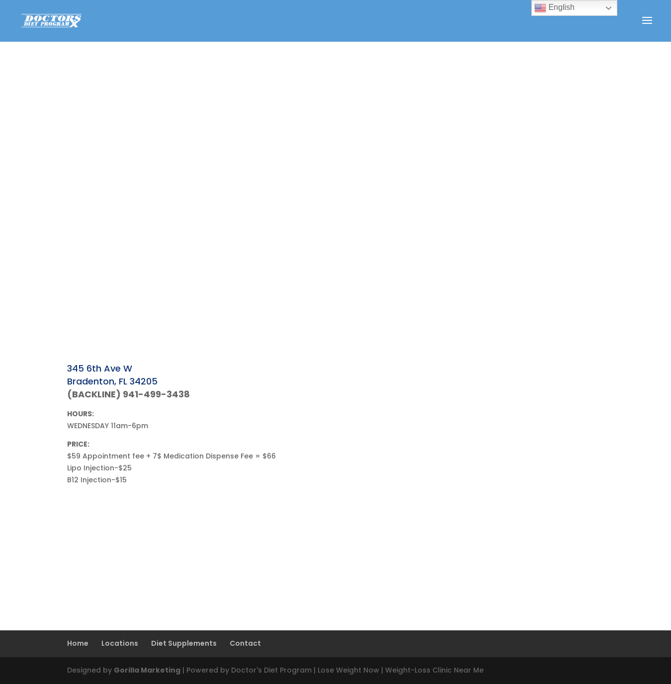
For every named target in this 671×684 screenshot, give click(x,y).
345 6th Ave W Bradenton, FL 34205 (112, 374)
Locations (119, 643)
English (554, 8)
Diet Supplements (184, 643)
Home (77, 643)
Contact (245, 643)
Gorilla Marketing (147, 670)
